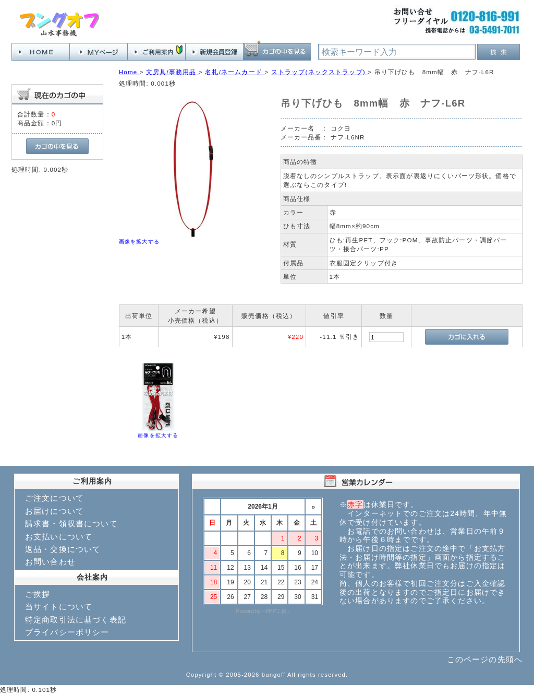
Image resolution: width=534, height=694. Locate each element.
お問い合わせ (50, 561)
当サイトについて (58, 606)
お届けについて (54, 511)
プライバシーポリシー (67, 632)
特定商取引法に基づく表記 (75, 619)
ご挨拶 (37, 594)
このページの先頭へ (485, 659)
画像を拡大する (139, 241)
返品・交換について (63, 549)
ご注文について (54, 497)
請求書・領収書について (71, 523)
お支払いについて (58, 536)
